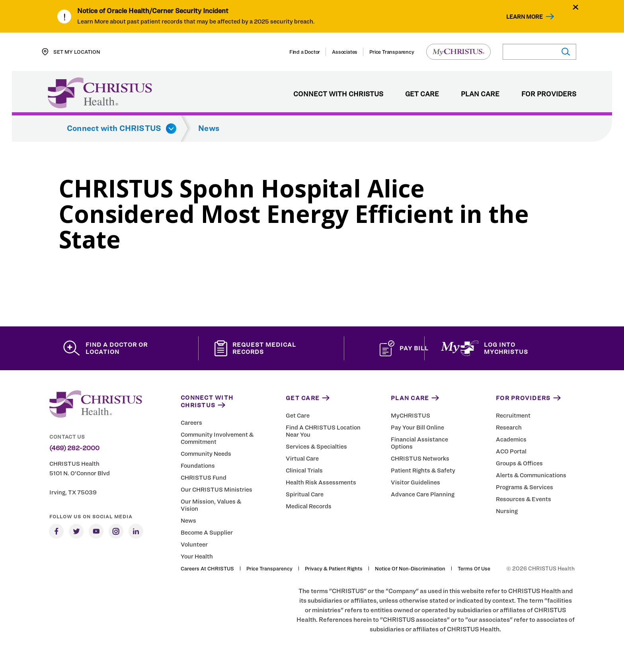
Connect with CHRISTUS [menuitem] (338, 94)
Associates (344, 52)
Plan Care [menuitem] (480, 94)
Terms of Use (474, 568)
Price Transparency (391, 52)
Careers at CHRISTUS (207, 568)
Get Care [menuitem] (422, 94)
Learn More (524, 16)
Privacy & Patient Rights (334, 568)
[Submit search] (565, 52)
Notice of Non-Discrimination (410, 568)
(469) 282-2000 (74, 448)
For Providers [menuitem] (548, 94)
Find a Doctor (304, 52)
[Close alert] (576, 7)
